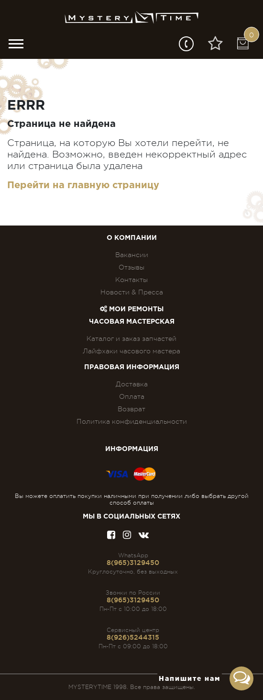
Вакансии (131, 255)
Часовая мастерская (132, 322)
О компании (132, 238)
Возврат (131, 409)
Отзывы (131, 267)
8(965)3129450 (133, 562)
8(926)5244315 (133, 637)
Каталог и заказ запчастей (131, 338)
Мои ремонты (132, 309)
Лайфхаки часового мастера (131, 351)
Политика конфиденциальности (132, 421)
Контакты (131, 279)
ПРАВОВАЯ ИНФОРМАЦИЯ (131, 367)
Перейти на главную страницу (83, 185)
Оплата (131, 396)
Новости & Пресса (131, 292)
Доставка (132, 384)
